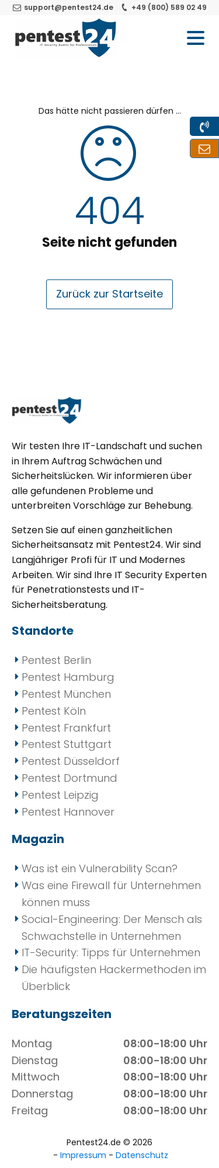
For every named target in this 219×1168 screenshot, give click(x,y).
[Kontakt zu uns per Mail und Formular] (204, 148)
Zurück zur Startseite (109, 293)
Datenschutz (142, 1155)
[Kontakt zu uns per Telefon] (204, 126)
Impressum (84, 1155)
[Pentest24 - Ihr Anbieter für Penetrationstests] (66, 38)
